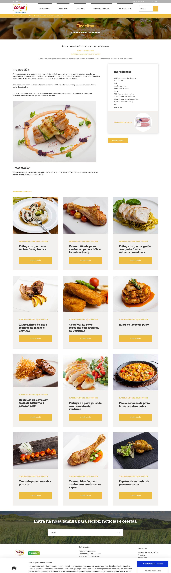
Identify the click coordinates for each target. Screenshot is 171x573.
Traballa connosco (138, 1)
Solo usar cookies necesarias (152, 565)
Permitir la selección (153, 558)
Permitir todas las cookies (153, 551)
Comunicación (125, 9)
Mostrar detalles (117, 569)
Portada (16, 16)
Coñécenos (45, 9)
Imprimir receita (117, 140)
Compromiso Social (101, 9)
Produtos (63, 9)
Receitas (80, 9)
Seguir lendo (35, 260)
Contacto (154, 1)
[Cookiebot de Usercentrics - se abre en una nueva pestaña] (14, 568)
